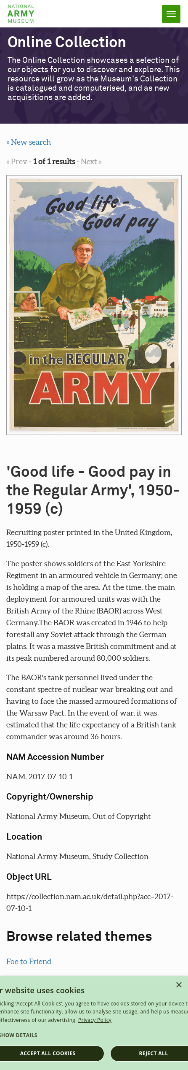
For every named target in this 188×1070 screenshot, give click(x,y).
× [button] (178, 985)
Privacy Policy (94, 1020)
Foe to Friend (28, 961)
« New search (28, 142)
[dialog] (94, 1023)
